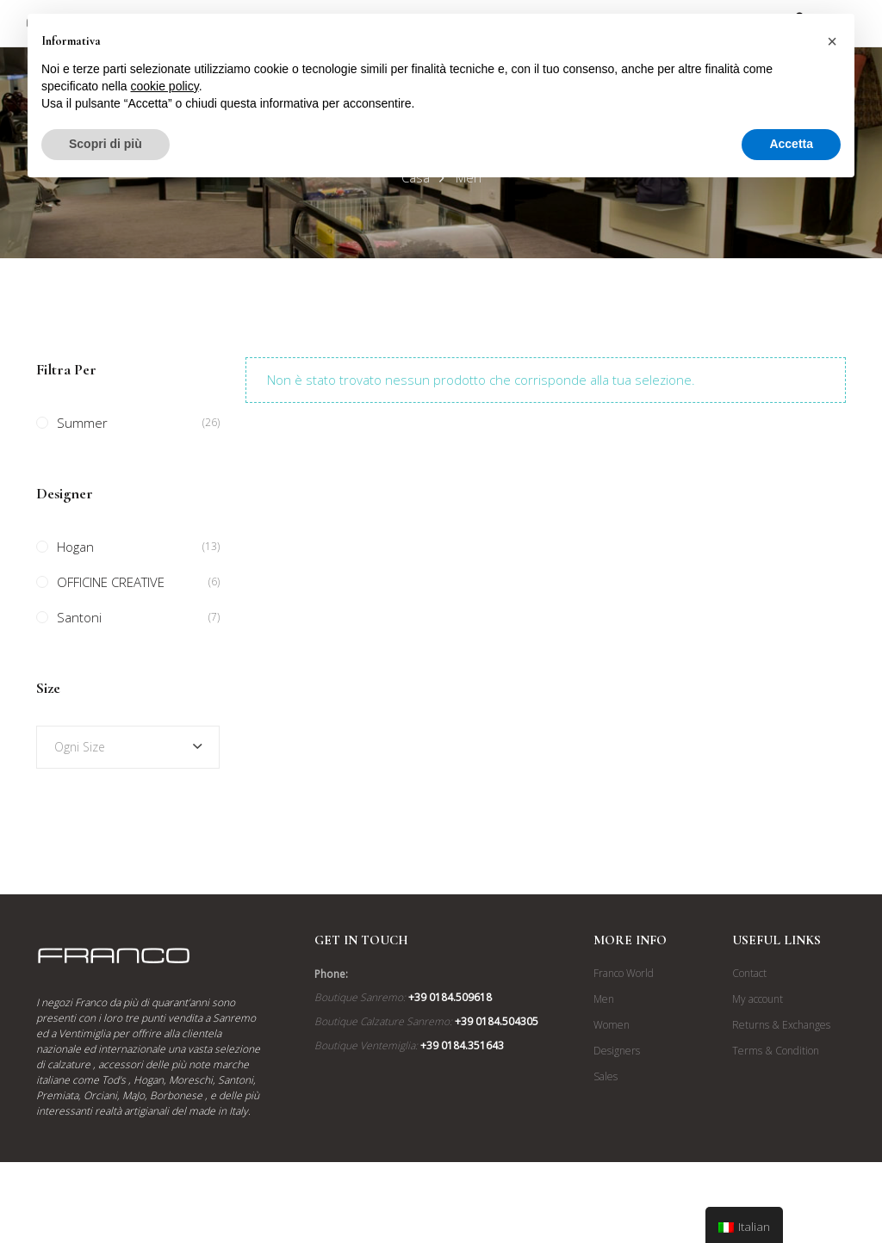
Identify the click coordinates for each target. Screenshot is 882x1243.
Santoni (79, 617)
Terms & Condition (775, 1050)
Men (603, 999)
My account (757, 999)
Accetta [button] (791, 144)
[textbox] (128, 747)
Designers (616, 1050)
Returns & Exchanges (781, 1024)
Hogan (75, 546)
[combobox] (128, 747)
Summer (82, 422)
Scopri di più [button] (105, 144)
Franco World (623, 973)
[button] (832, 41)
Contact (749, 973)
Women (611, 1024)
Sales (605, 1076)
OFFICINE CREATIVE (111, 582)
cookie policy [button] (165, 86)
